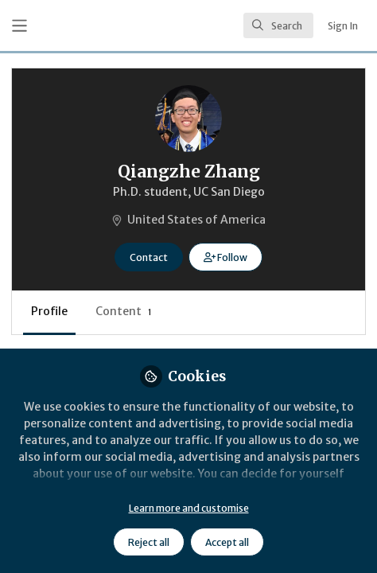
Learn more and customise (189, 508)
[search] (278, 25)
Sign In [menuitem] (343, 26)
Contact (149, 257)
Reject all (148, 542)
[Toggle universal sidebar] (19, 25)
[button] (225, 257)
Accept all (227, 542)
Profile (49, 311)
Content (123, 311)
